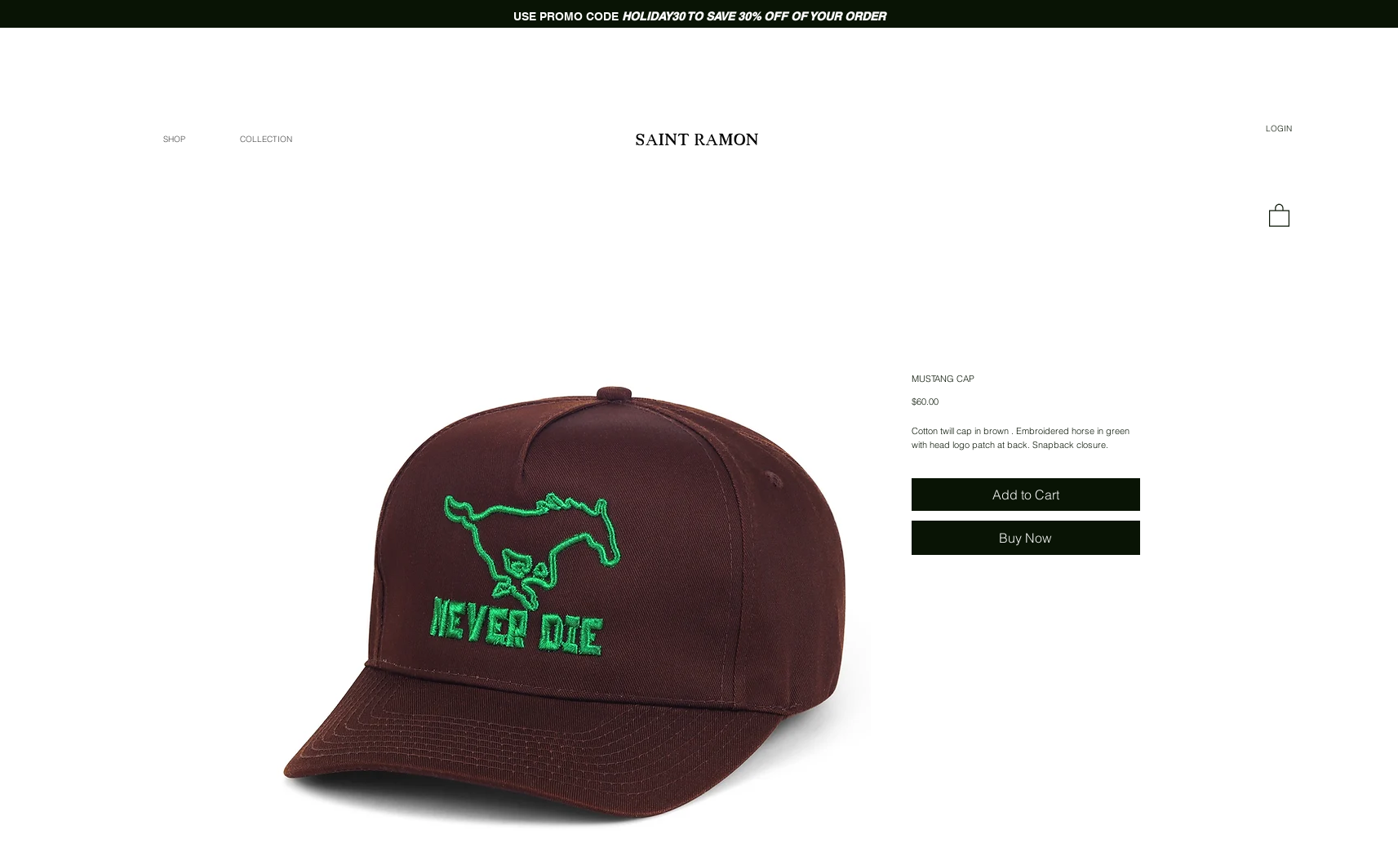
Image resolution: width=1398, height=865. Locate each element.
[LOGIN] (1279, 129)
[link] (1279, 214)
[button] (266, 139)
